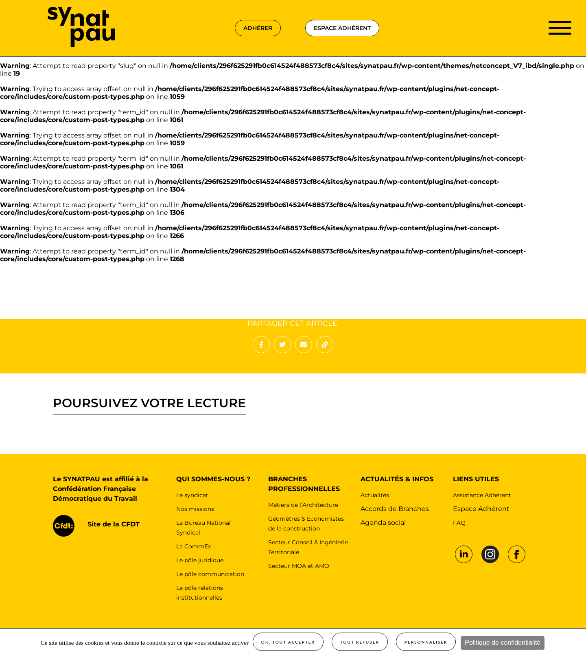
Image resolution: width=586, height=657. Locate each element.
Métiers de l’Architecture (303, 505)
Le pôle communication (210, 574)
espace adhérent (342, 28)
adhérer (257, 28)
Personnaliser (426, 642)
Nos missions (195, 509)
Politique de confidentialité (502, 642)
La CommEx (193, 546)
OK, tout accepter (288, 642)
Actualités (375, 495)
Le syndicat (192, 495)
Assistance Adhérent (482, 495)
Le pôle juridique (199, 560)
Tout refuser (359, 642)
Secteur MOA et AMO (298, 566)
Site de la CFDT (113, 524)
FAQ (459, 522)
